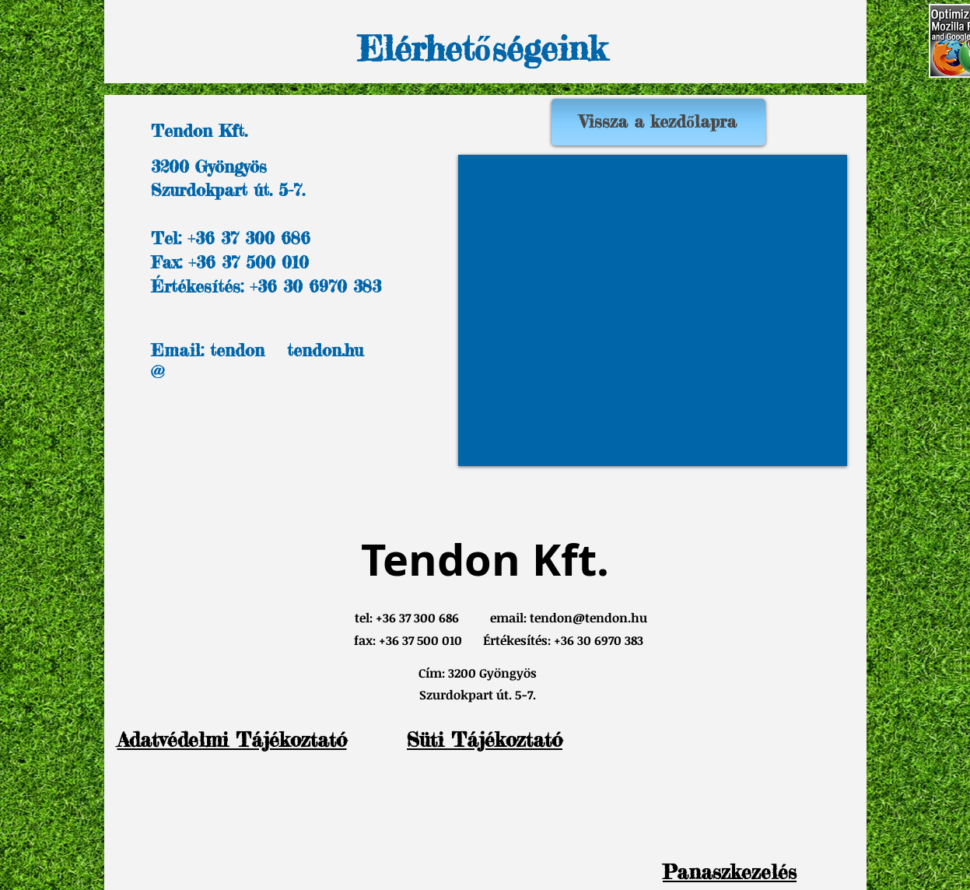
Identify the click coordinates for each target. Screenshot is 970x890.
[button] (730, 872)
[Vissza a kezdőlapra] (658, 122)
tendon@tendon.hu (588, 617)
